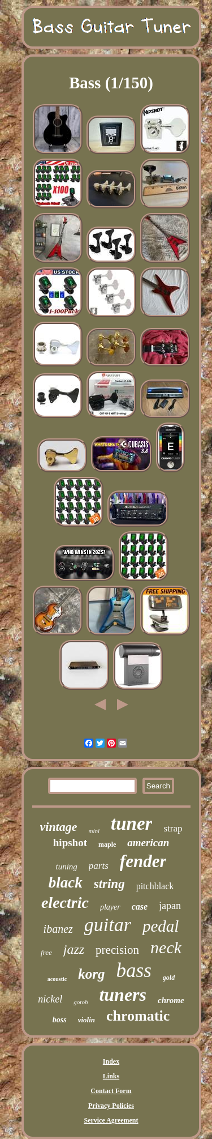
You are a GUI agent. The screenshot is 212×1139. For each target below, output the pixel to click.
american (148, 842)
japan (170, 905)
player (110, 907)
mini (94, 830)
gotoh (80, 1002)
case (140, 906)
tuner (131, 823)
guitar (107, 924)
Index (111, 1061)
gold (169, 978)
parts (99, 865)
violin (86, 1020)
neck (165, 947)
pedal (160, 926)
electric (65, 902)
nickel (50, 999)
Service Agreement (111, 1120)
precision (117, 950)
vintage (58, 827)
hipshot (70, 842)
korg (91, 974)
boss (60, 1020)
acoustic (57, 979)
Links (111, 1076)
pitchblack (155, 886)
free (46, 952)
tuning (66, 866)
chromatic (138, 1016)
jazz (73, 949)
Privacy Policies (111, 1106)
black (66, 882)
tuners (122, 994)
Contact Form (110, 1091)
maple (107, 844)
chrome (171, 1000)
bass (134, 970)
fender (143, 861)
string (109, 884)
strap (172, 828)
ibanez (58, 929)
